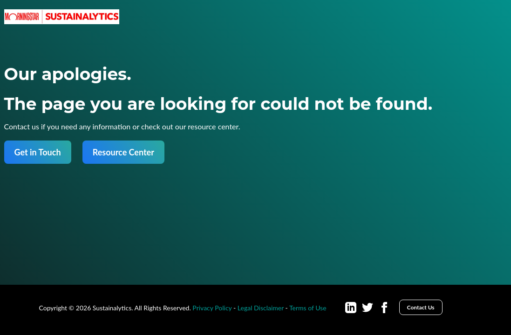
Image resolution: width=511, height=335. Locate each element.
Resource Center (123, 152)
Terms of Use (308, 308)
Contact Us (421, 307)
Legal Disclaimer (261, 308)
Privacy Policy (212, 308)
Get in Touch (37, 152)
